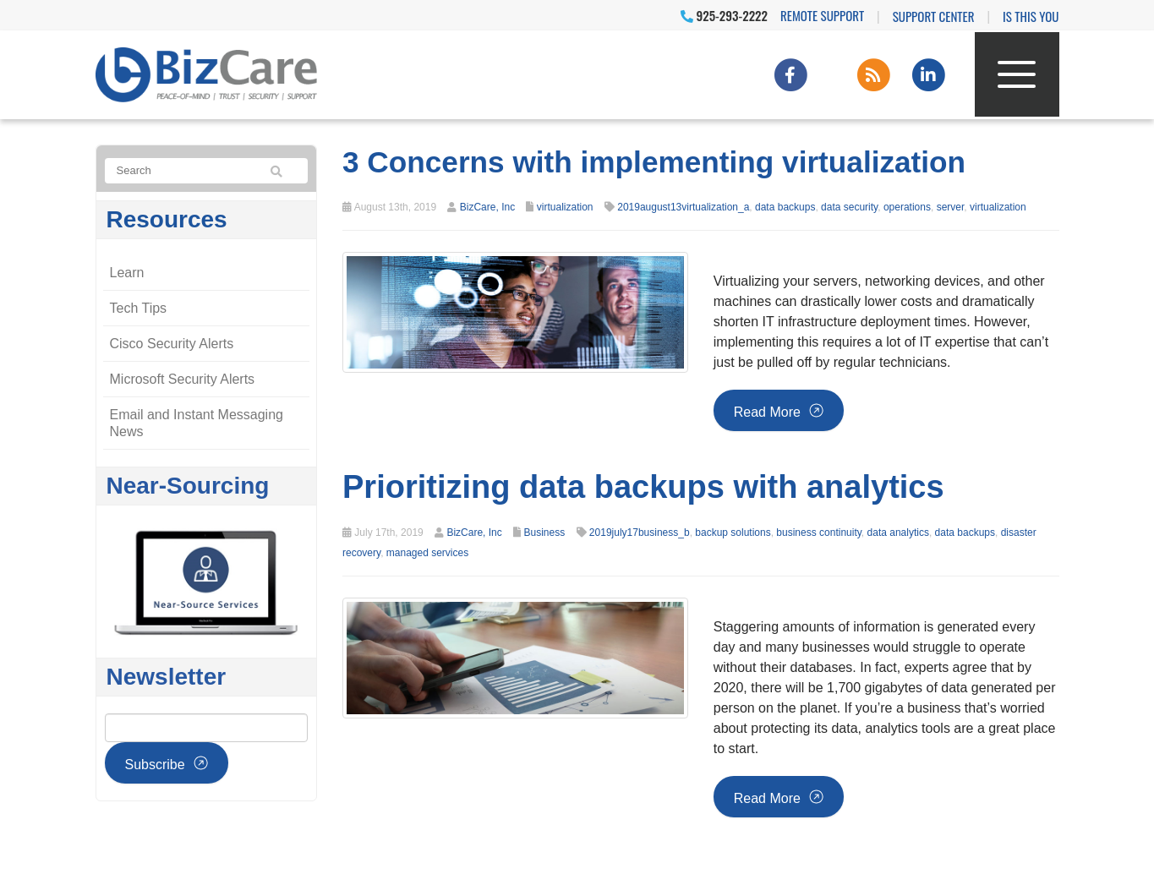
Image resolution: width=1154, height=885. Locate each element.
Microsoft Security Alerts (182, 379)
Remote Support (822, 15)
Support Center (934, 16)
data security (849, 207)
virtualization (565, 207)
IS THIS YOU (1030, 16)
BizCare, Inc (487, 207)
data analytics (898, 532)
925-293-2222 (724, 15)
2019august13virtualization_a (683, 207)
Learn (127, 272)
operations (907, 207)
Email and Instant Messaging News (196, 423)
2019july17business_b (639, 532)
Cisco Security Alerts (172, 343)
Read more (767, 412)
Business (544, 532)
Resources (167, 219)
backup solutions (732, 532)
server (951, 207)
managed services (427, 553)
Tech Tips (138, 308)
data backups (785, 207)
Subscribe (155, 764)
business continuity (818, 532)
